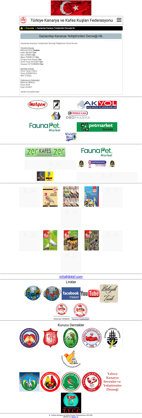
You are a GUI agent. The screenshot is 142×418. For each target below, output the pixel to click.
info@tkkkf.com (71, 277)
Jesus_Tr (74, 417)
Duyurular (30, 28)
